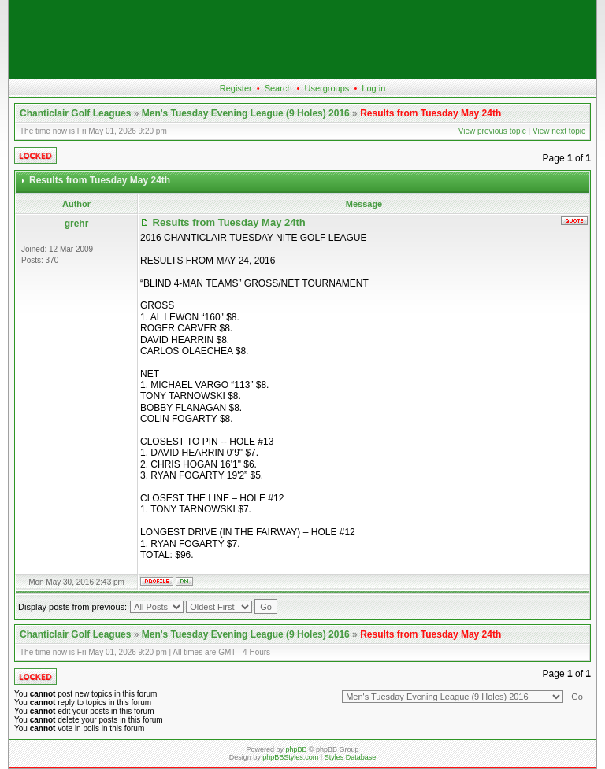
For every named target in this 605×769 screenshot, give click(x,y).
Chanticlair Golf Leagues (75, 113)
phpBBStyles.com (290, 757)
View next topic (559, 131)
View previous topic (492, 131)
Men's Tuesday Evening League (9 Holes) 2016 (246, 113)
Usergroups (326, 88)
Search (278, 88)
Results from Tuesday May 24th (430, 113)
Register (236, 88)
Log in (373, 88)
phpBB (295, 749)
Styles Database (351, 757)
